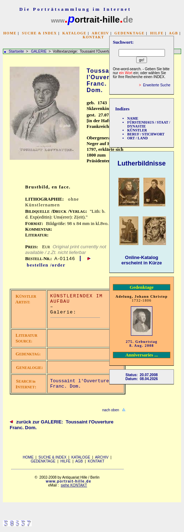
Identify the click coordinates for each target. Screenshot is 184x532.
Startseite (16, 51)
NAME (132, 118)
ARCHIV (100, 33)
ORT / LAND (137, 138)
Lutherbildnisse (142, 163)
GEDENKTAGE (129, 33)
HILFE (157, 33)
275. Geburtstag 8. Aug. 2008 (141, 344)
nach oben (110, 410)
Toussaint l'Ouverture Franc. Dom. (79, 383)
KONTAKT (93, 37)
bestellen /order (46, 265)
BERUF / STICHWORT (146, 134)
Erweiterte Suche (156, 85)
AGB (173, 33)
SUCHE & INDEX (39, 33)
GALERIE (39, 51)
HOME (10, 33)
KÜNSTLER (137, 130)
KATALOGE (74, 33)
